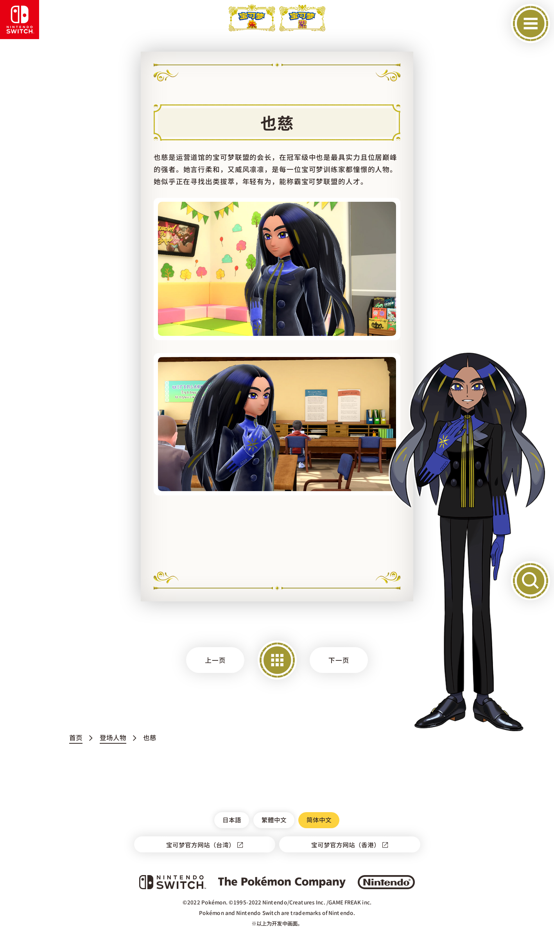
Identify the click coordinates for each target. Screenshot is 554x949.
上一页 (215, 660)
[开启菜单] (530, 23)
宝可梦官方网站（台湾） (200, 844)
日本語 (231, 819)
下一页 (339, 660)
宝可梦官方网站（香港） (345, 844)
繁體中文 (273, 819)
